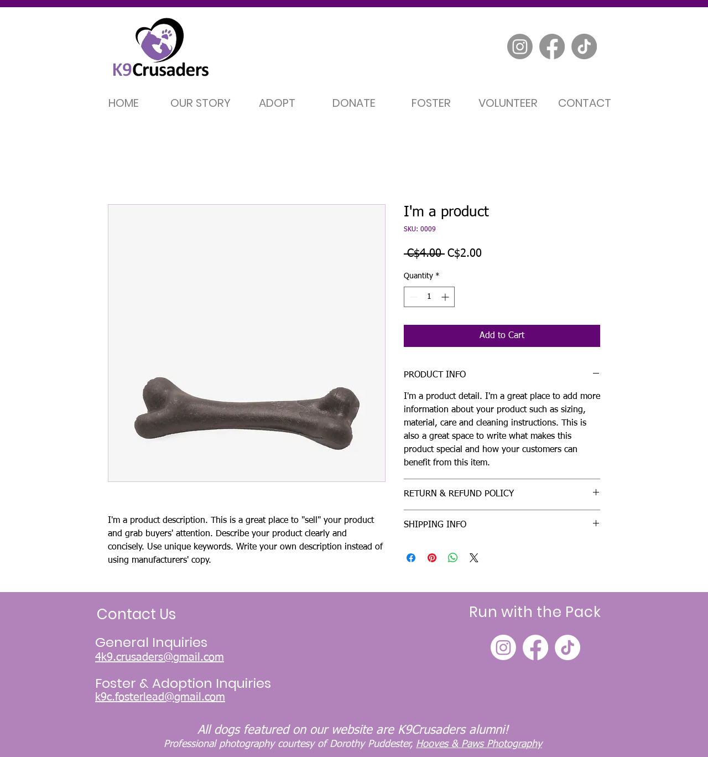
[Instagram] (520, 46)
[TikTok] (584, 46)
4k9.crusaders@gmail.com (159, 657)
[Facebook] (552, 46)
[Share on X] (474, 557)
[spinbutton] (429, 297)
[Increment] (446, 297)
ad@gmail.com (188, 697)
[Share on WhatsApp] (453, 557)
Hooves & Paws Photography (479, 744)
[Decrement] (412, 297)
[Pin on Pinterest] (432, 557)
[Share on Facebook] (411, 557)
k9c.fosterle (123, 697)
